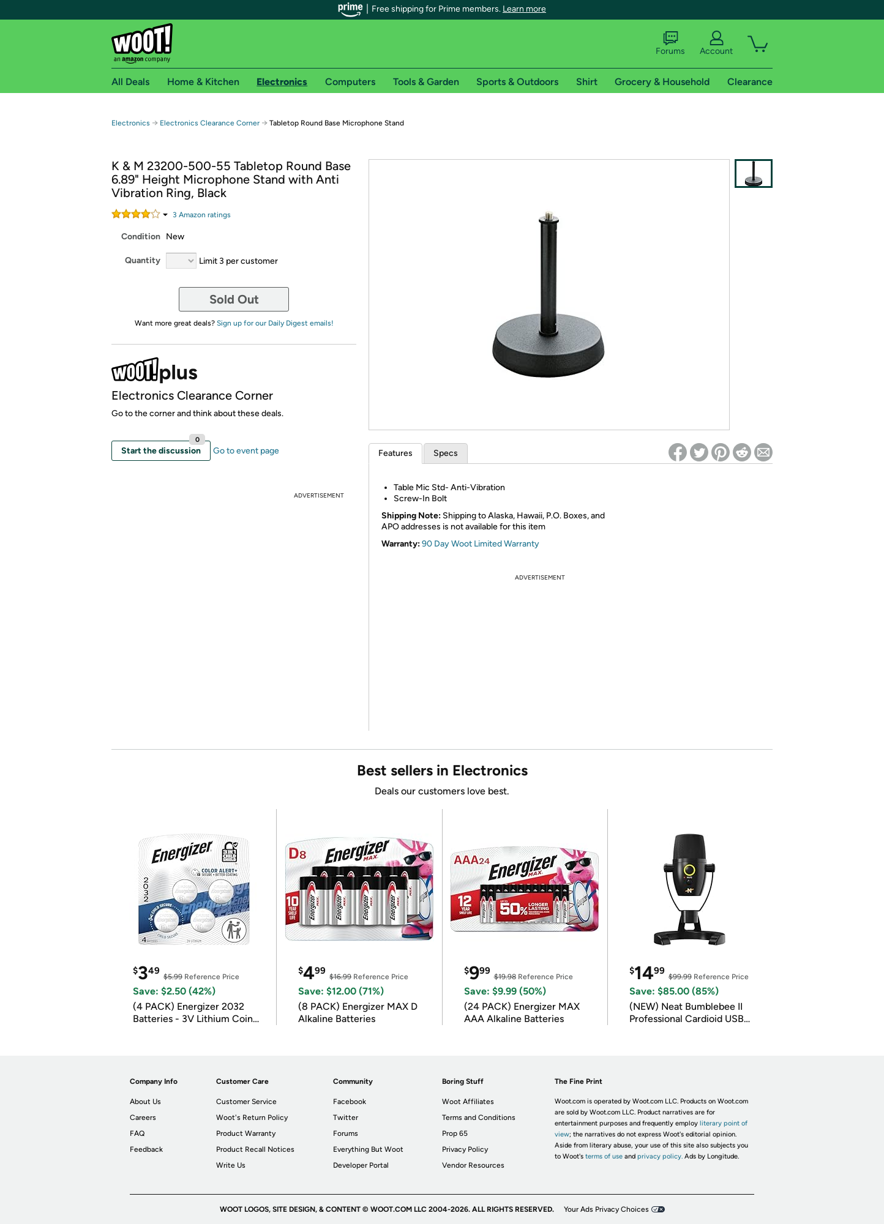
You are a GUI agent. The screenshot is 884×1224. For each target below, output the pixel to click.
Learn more (524, 9)
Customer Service (246, 1101)
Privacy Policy (465, 1149)
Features (395, 453)
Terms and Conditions (478, 1117)
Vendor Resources (473, 1165)
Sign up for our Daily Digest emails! (275, 323)
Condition (140, 236)
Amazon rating (202, 215)
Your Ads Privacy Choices (606, 1209)
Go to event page (246, 451)
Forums (670, 43)
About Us (145, 1101)
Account (716, 43)
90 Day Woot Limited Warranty (480, 544)
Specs (445, 453)
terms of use (604, 1156)
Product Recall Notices (255, 1149)
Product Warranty (245, 1133)
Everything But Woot (368, 1149)
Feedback (146, 1149)
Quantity (142, 260)
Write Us (230, 1165)
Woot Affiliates (468, 1101)
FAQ (137, 1133)
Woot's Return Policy (252, 1117)
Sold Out (234, 299)
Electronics (130, 123)
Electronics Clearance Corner (210, 123)
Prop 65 (455, 1133)
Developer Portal (361, 1165)
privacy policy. (660, 1156)
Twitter (345, 1117)
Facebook (349, 1101)
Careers (143, 1117)
